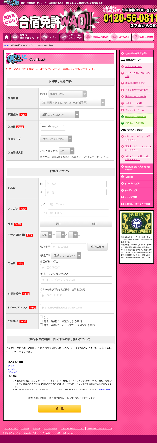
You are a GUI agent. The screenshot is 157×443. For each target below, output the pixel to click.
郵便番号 (45, 246)
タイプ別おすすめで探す (136, 90)
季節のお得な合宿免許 (135, 96)
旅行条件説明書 (50, 428)
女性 (94, 223)
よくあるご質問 (11, 428)
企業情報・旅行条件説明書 (137, 204)
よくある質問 (131, 197)
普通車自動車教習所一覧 (26, 37)
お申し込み (121, 37)
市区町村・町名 (49, 261)
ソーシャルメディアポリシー (99, 428)
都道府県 (45, 255)
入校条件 (129, 177)
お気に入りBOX (97, 37)
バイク (50, 37)
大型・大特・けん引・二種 (72, 37)
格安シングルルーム (134, 110)
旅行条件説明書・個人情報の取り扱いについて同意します (61, 397)
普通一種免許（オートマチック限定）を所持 (69, 325)
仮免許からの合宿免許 (135, 116)
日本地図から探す (133, 66)
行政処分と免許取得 (134, 123)
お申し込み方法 (132, 183)
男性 (58, 223)
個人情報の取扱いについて (72, 428)
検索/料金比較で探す (135, 83)
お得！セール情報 (133, 103)
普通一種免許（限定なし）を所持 (63, 321)
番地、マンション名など (54, 273)
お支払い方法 (131, 190)
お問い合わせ (143, 37)
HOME (7, 37)
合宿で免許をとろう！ (13, 433)
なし (46, 317)
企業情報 (36, 428)
